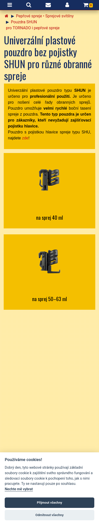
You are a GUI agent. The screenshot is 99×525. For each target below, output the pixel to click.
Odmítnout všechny (49, 515)
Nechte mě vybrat (19, 489)
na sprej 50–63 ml (49, 299)
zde (25, 138)
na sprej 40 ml (49, 217)
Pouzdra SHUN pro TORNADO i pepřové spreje (33, 25)
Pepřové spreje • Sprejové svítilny (45, 16)
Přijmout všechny (49, 502)
